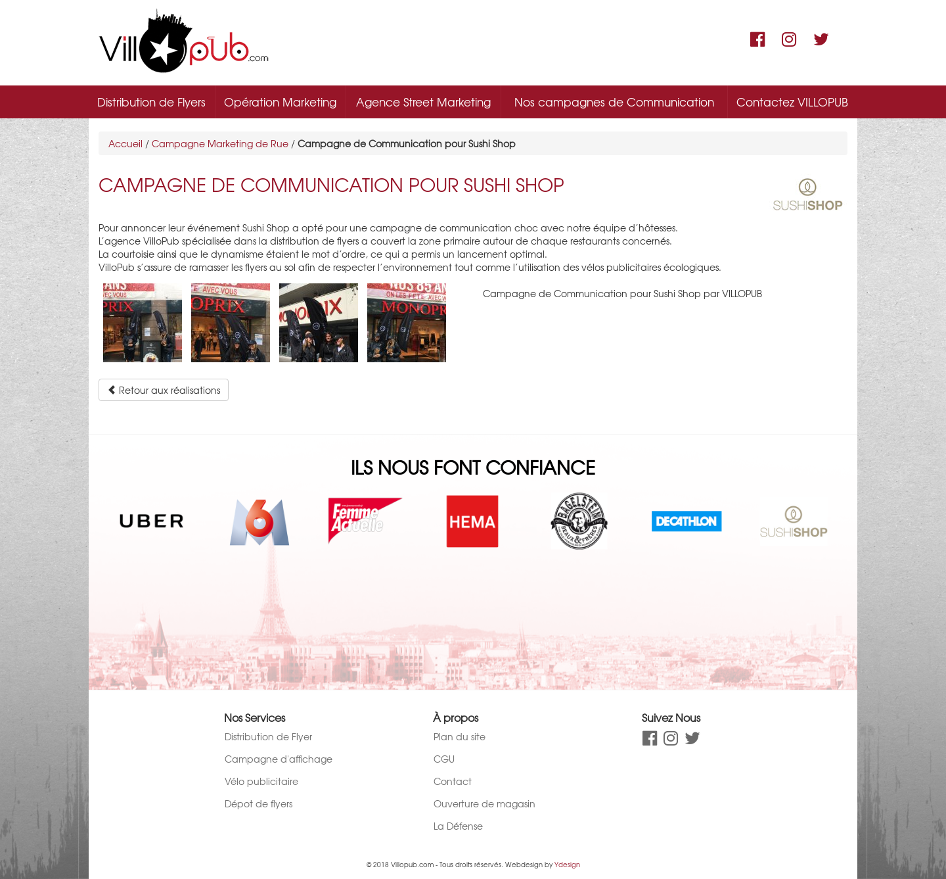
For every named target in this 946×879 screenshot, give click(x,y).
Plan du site (459, 736)
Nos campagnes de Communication (614, 101)
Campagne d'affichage (278, 758)
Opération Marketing (280, 101)
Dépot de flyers (258, 803)
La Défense (458, 825)
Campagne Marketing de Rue (220, 143)
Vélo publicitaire (261, 781)
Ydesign (567, 864)
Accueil (125, 143)
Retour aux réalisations (163, 389)
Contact (453, 781)
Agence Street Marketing (423, 101)
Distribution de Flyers (151, 101)
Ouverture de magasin (484, 803)
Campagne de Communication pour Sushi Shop (331, 184)
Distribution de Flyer (268, 736)
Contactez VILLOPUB (792, 101)
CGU (444, 758)
